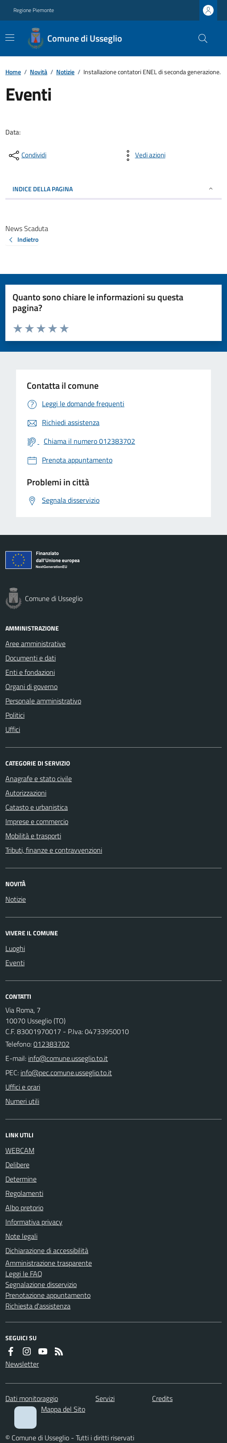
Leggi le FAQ (23, 1273)
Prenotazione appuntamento (48, 1295)
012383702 (51, 1044)
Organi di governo (31, 686)
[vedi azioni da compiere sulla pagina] (143, 155)
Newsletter (22, 1364)
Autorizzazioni (25, 792)
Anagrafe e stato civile (38, 778)
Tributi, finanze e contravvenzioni (53, 850)
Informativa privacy (33, 1221)
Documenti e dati (30, 657)
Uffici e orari (22, 1086)
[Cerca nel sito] (199, 38)
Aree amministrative (35, 643)
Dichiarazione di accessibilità (46, 1250)
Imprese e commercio (36, 821)
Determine (21, 1179)
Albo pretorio (24, 1207)
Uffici (12, 729)
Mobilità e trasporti (33, 835)
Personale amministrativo (43, 700)
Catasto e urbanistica (36, 807)
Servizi (105, 1398)
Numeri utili (22, 1101)
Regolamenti (24, 1193)
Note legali (21, 1236)
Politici (15, 715)
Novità (38, 71)
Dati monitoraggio (31, 1398)
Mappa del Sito (63, 1409)
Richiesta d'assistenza (37, 1305)
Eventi (15, 962)
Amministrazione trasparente (48, 1263)
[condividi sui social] (26, 155)
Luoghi (15, 948)
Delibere (17, 1164)
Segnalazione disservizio (41, 1284)
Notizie (65, 71)
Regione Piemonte (33, 10)
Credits (162, 1398)
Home (13, 71)
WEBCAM (19, 1150)
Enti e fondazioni (30, 672)
